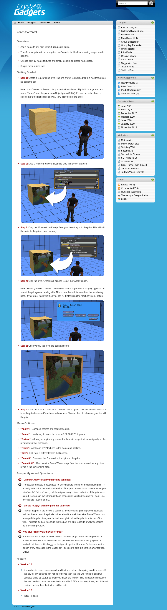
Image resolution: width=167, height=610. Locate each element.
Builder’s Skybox (129, 27)
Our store (131, 192)
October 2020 (128, 117)
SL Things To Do (129, 158)
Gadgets (31, 22)
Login (124, 199)
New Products (128, 83)
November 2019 (129, 127)
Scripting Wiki (128, 147)
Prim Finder (127, 52)
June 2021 (126, 106)
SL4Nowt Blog (128, 161)
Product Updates (129, 90)
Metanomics (127, 140)
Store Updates (128, 93)
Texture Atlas (127, 66)
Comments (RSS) (130, 188)
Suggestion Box (129, 63)
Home (21, 22)
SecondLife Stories (130, 154)
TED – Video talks (130, 168)
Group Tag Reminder (131, 45)
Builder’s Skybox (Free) (132, 31)
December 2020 (129, 113)
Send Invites (127, 59)
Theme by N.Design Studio (134, 195)
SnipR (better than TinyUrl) (134, 165)
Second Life (127, 150)
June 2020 (126, 120)
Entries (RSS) (128, 184)
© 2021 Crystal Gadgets (24, 607)
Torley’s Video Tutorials (132, 172)
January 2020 (128, 124)
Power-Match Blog (130, 143)
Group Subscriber (130, 42)
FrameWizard (128, 34)
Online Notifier (128, 49)
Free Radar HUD (129, 38)
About (56, 22)
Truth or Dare (127, 70)
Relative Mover (128, 56)
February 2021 (128, 109)
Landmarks (45, 22)
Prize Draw (126, 86)
